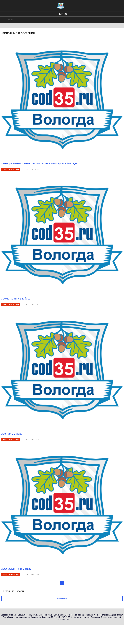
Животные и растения (11, 169)
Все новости (62, 598)
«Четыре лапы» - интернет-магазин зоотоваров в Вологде (39, 163)
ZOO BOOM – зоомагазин (17, 569)
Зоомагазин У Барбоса (15, 298)
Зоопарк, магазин (12, 433)
